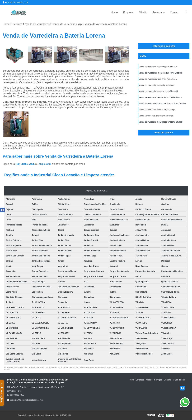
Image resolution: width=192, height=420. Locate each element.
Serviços (157, 12)
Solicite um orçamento (164, 46)
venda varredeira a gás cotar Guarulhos (156, 116)
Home (114, 12)
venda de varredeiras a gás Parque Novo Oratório (160, 73)
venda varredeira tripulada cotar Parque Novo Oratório (162, 103)
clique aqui (45, 164)
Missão (143, 12)
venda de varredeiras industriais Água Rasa (158, 79)
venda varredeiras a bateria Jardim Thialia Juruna (160, 97)
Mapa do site (179, 380)
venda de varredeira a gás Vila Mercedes (156, 85)
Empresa (128, 12)
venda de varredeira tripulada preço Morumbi (158, 91)
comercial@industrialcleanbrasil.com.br (25, 400)
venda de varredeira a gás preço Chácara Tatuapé (160, 122)
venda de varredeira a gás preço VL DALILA (158, 67)
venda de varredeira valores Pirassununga (157, 110)
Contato (174, 12)
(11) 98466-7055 (25, 164)
